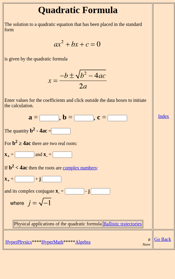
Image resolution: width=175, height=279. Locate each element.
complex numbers (80, 167)
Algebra (83, 241)
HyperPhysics (18, 241)
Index (163, 116)
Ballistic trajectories (123, 223)
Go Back (162, 239)
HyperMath (52, 241)
